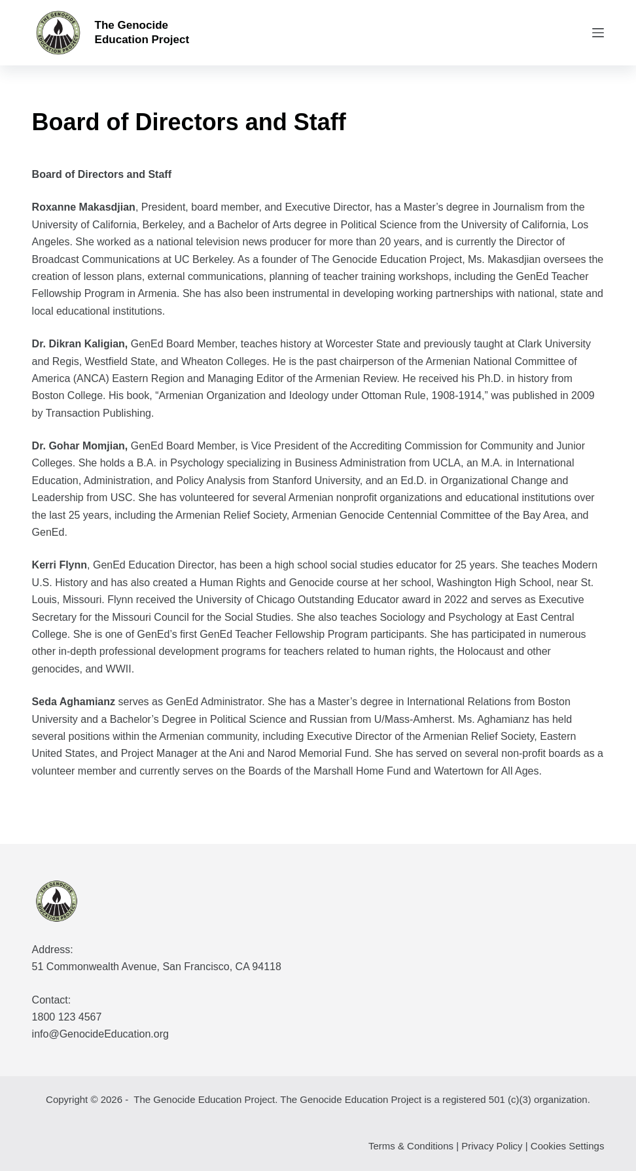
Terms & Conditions (410, 1145)
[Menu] (598, 33)
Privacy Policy (491, 1145)
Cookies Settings (568, 1145)
